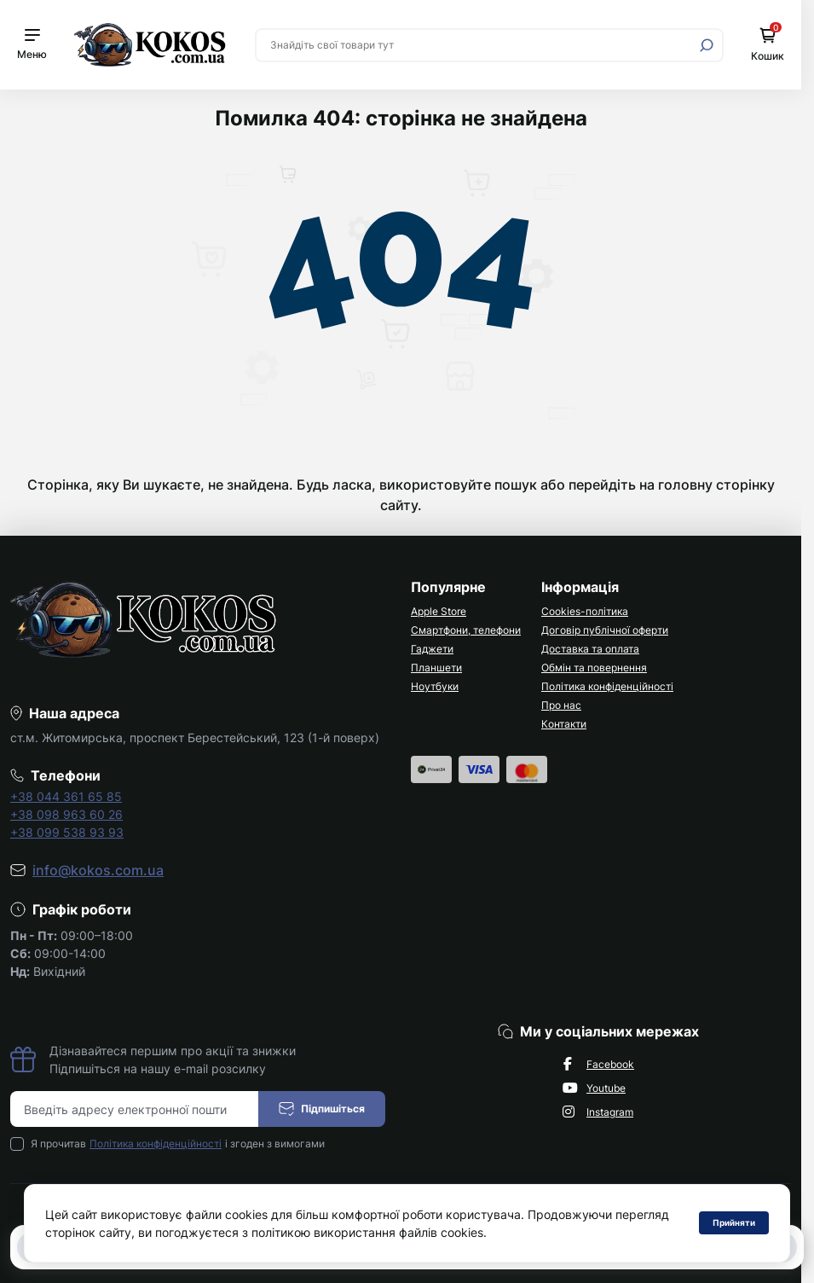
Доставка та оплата (590, 648)
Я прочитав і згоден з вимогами (178, 1144)
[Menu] (32, 45)
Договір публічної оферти (604, 630)
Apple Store (438, 611)
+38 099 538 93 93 (67, 832)
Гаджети (432, 648)
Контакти (563, 723)
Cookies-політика (584, 611)
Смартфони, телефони (466, 630)
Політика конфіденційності (607, 686)
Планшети (436, 667)
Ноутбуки (435, 686)
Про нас (561, 705)
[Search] (706, 45)
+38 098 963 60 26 (66, 814)
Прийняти (734, 1222)
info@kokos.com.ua (98, 870)
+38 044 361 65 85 (66, 796)
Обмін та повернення (594, 667)
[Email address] (134, 1109)
